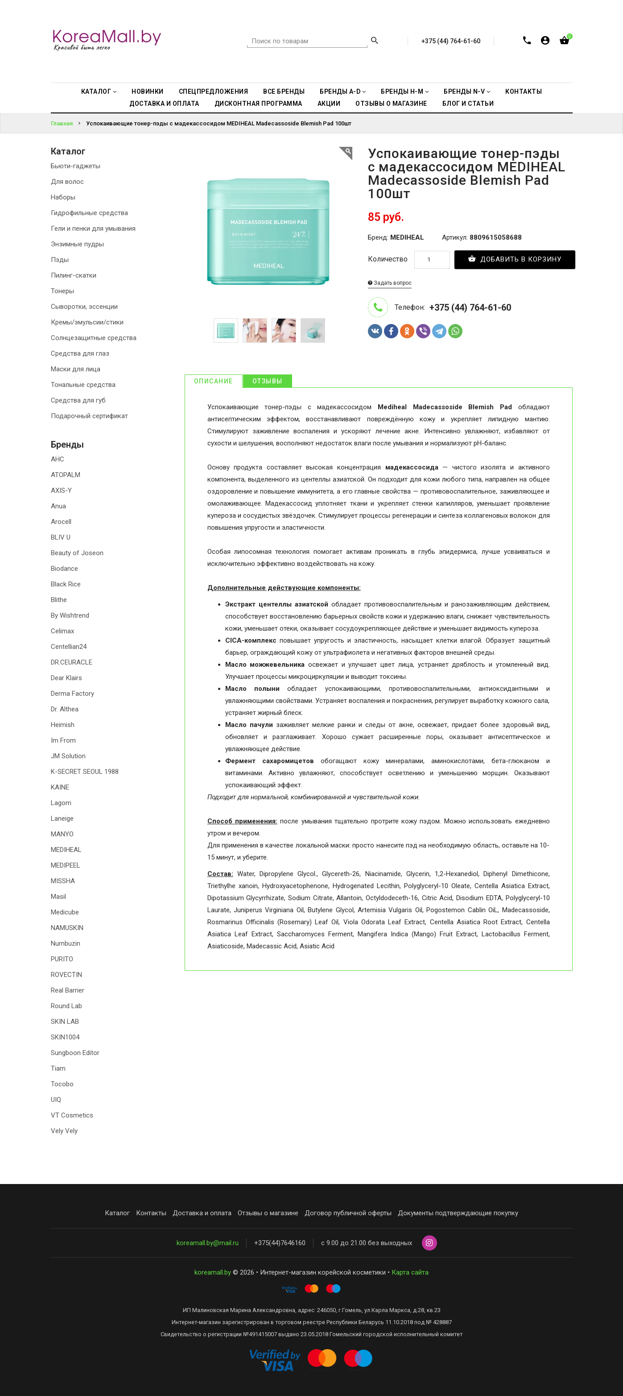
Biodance (64, 569)
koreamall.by (212, 1272)
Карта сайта (410, 1272)
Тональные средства (83, 385)
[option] (226, 330)
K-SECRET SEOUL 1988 (85, 772)
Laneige (62, 818)
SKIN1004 (65, 1037)
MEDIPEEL (65, 865)
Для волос (67, 182)
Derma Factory (72, 694)
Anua (58, 506)
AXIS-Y (61, 490)
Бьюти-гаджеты (75, 166)
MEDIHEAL (66, 850)
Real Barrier (67, 990)
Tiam (58, 1068)
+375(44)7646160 (279, 1243)
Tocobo (62, 1084)
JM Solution (68, 756)
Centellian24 (69, 647)
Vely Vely (64, 1131)
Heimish (62, 725)
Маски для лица (75, 369)
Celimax (62, 631)
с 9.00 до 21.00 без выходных (366, 1243)
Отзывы (267, 381)
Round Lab (66, 1006)
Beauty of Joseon (77, 553)
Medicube (65, 912)
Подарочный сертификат (89, 416)
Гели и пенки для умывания (93, 228)
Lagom (61, 803)
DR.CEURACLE (71, 662)
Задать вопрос (390, 283)
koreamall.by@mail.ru (208, 1243)
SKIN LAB (65, 1022)
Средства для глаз (80, 353)
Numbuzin (65, 943)
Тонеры (62, 291)
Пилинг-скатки (73, 275)
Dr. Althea (64, 709)
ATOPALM (65, 475)
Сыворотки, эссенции (84, 307)
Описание (213, 381)
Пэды (60, 260)
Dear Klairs (66, 678)
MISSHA (63, 881)
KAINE (60, 787)
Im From (63, 740)
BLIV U (60, 537)
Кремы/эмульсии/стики (87, 322)
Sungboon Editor (75, 1053)
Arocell (61, 522)
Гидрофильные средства (89, 213)
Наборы (63, 197)
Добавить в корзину (514, 258)
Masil (58, 897)
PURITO (62, 959)
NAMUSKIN (67, 928)
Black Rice (66, 584)
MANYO (62, 834)
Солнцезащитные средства (93, 338)
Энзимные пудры (77, 244)
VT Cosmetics (72, 1115)
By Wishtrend (70, 615)
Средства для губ (78, 400)
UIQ (56, 1100)
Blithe (59, 600)
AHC (57, 459)
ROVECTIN (66, 975)
